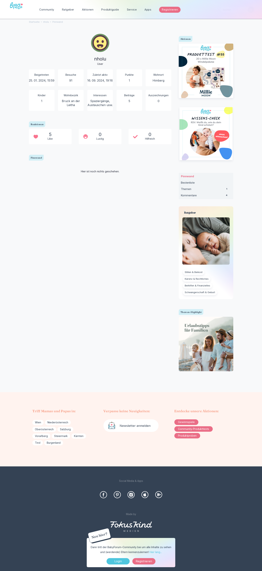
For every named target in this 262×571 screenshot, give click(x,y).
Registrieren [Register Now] (144, 561)
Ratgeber (68, 9)
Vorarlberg (41, 436)
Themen (206, 189)
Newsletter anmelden (135, 426)
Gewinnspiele (186, 422)
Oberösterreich (44, 429)
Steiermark (61, 436)
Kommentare (206, 196)
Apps (148, 9)
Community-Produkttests (193, 428)
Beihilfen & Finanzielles (197, 285)
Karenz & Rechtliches (197, 279)
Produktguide (110, 9)
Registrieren (170, 9)
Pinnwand (187, 176)
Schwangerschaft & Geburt (200, 292)
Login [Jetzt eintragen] (118, 561)
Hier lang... (155, 552)
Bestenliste (188, 182)
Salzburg (65, 429)
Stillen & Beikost (194, 272)
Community (46, 9)
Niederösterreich (57, 422)
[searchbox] (237, 10)
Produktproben (187, 435)
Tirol (37, 442)
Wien (38, 422)
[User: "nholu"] (100, 50)
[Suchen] (251, 10)
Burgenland (54, 442)
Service (132, 9)
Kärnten (78, 436)
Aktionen (87, 9)
